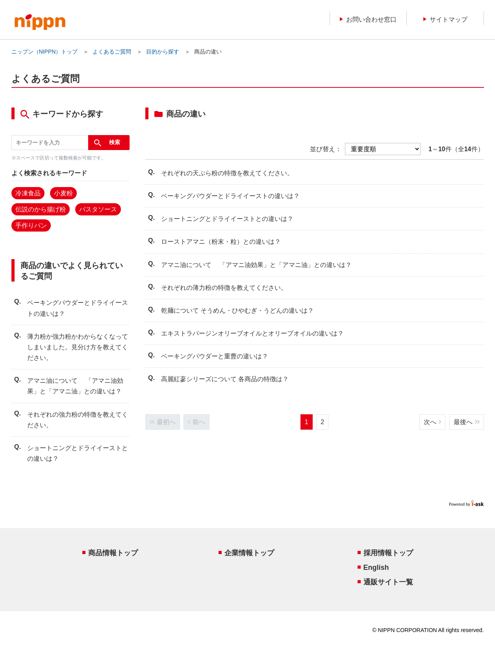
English (376, 567)
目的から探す (162, 51)
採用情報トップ (388, 553)
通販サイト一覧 (388, 582)
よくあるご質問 (112, 51)
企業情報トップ (249, 553)
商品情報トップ (113, 553)
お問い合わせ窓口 (368, 19)
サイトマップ (445, 19)
